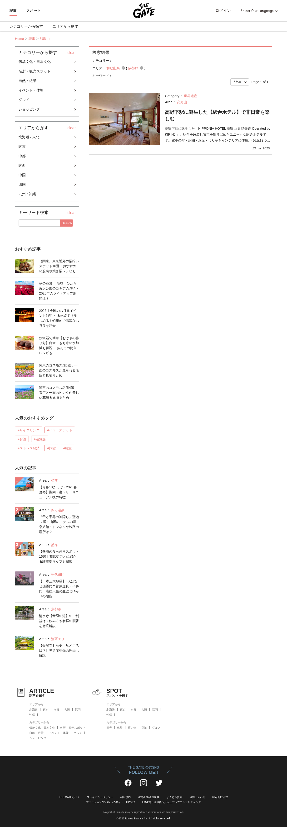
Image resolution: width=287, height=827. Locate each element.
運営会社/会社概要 (148, 797)
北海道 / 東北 (29, 137)
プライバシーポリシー (100, 797)
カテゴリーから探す (26, 26)
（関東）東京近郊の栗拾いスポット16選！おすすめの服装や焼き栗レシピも (59, 266)
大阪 (67, 709)
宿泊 (144, 727)
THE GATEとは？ (69, 797)
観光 (109, 727)
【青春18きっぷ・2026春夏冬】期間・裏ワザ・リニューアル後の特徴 (59, 492)
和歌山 (45, 39)
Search (67, 223)
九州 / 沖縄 (27, 194)
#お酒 (22, 439)
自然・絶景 (27, 81)
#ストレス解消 (29, 448)
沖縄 (32, 715)
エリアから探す (65, 26)
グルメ (24, 100)
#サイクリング (29, 430)
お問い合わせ (197, 797)
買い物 (132, 727)
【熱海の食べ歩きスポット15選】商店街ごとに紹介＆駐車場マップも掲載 (59, 556)
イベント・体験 (31, 90)
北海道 (33, 709)
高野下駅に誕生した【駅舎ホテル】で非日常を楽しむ (217, 115)
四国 (22, 184)
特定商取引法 (220, 797)
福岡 (78, 709)
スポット (33, 10)
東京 (46, 709)
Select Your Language (257, 10)
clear (71, 53)
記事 (13, 10)
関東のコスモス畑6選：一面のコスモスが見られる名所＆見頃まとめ (59, 370)
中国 (22, 175)
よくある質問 (174, 797)
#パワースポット (59, 430)
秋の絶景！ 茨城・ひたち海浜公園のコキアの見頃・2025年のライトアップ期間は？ (59, 290)
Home (19, 39)
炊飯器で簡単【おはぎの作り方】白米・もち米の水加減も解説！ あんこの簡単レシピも (59, 345)
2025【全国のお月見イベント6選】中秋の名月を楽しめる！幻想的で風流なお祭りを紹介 (59, 318)
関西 (22, 165)
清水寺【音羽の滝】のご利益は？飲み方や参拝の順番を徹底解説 (59, 621)
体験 (120, 727)
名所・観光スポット (35, 71)
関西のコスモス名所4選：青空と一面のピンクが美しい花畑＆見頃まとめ (59, 392)
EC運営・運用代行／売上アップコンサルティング (171, 802)
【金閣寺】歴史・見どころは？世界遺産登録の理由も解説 (59, 650)
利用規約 (125, 797)
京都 (56, 709)
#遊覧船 (40, 439)
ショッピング (29, 109)
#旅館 (51, 448)
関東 (22, 146)
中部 (22, 156)
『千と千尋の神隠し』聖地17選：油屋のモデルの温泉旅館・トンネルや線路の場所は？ (59, 524)
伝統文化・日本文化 (35, 62)
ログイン (223, 10)
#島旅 (67, 448)
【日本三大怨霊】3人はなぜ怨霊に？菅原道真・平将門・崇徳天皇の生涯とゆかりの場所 (59, 588)
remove (123, 68)
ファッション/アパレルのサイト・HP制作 (110, 802)
